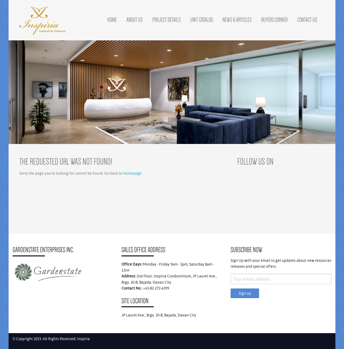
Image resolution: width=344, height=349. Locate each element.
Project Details (166, 19)
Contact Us (307, 19)
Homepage (132, 173)
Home (112, 19)
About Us (135, 19)
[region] (172, 92)
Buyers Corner (274, 19)
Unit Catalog (201, 19)
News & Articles (237, 19)
